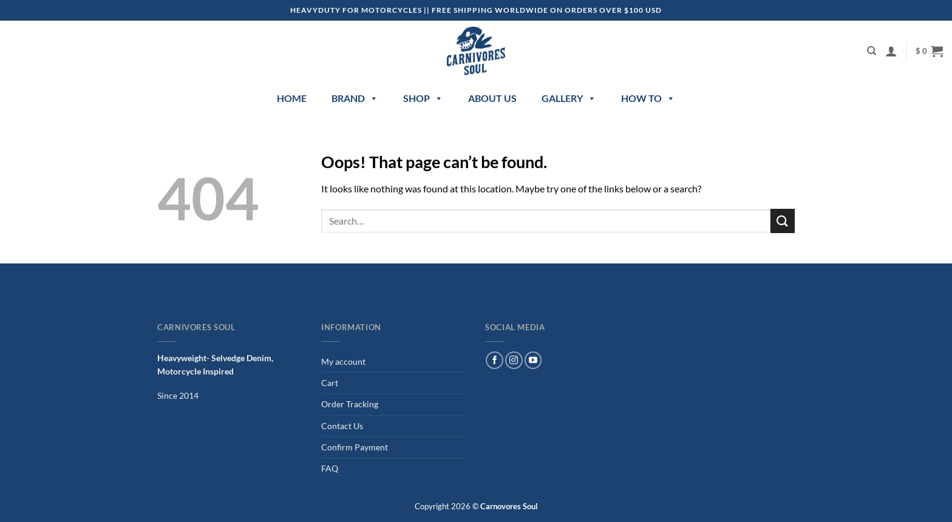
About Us (492, 98)
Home (292, 98)
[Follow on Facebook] (494, 360)
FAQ (329, 468)
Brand (355, 98)
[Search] (871, 51)
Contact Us (342, 426)
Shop (423, 98)
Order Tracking (349, 404)
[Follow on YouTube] (533, 360)
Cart (329, 383)
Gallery (569, 98)
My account (343, 361)
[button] (891, 51)
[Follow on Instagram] (514, 360)
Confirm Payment (354, 447)
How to (648, 98)
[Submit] (782, 220)
